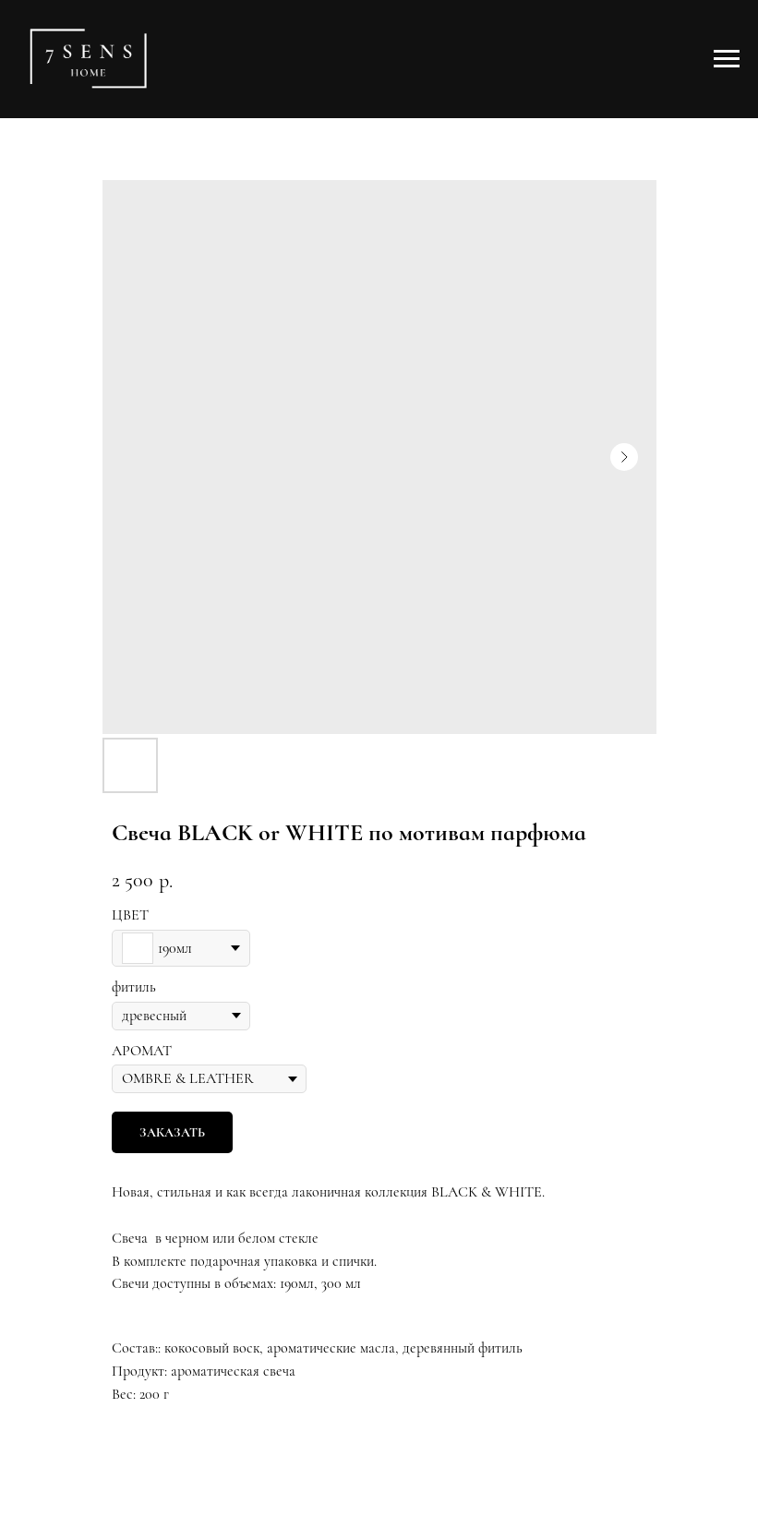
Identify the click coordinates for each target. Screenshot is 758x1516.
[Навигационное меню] (727, 59)
